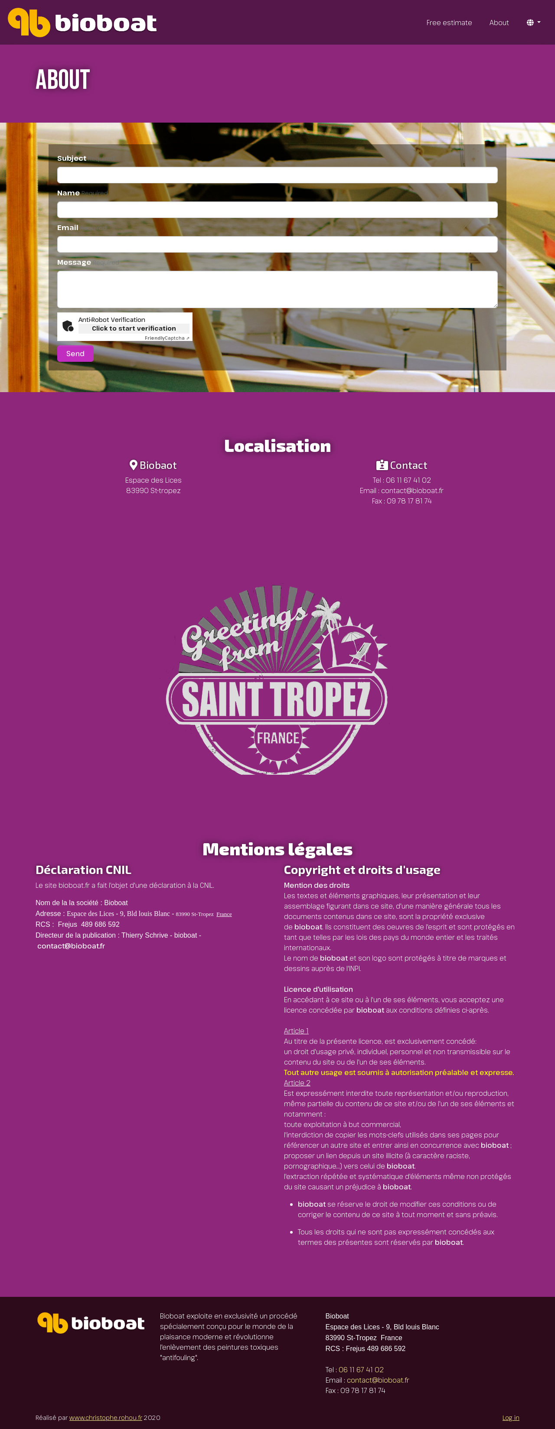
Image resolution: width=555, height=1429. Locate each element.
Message (88, 262)
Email (82, 227)
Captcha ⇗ (167, 338)
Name (82, 193)
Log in (511, 1417)
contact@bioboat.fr (412, 490)
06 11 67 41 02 (408, 480)
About (499, 23)
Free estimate (449, 23)
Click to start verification (134, 328)
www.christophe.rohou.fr (105, 1417)
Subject (85, 158)
